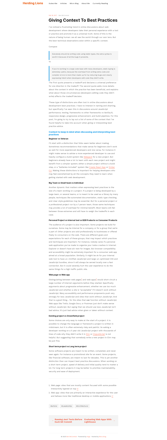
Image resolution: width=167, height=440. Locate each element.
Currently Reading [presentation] (100, 3)
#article (54, 406)
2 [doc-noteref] (96, 279)
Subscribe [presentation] (53, 3)
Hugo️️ (88, 436)
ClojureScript (99, 334)
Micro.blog (102, 436)
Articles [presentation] (63, 3)
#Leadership (66, 406)
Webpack (88, 157)
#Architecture (82, 406)
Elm (88, 334)
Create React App (97, 167)
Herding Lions (33, 3)
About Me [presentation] (86, 3)
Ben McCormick (71, 436)
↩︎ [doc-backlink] (77, 389)
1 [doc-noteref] (81, 279)
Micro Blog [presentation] (74, 3)
